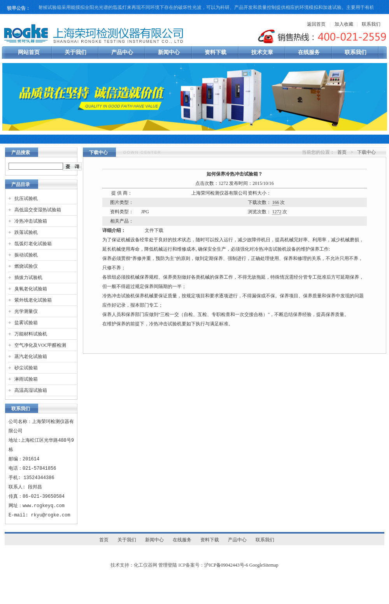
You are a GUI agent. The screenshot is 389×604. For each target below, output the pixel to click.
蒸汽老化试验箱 (30, 356)
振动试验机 (26, 255)
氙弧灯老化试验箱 (33, 243)
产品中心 (122, 52)
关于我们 (75, 52)
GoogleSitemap (264, 565)
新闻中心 (169, 52)
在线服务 (309, 52)
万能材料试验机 (30, 334)
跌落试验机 (26, 232)
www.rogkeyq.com (44, 505)
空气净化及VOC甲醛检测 (40, 345)
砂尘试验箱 (26, 367)
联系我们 (371, 24)
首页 (342, 152)
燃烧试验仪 (26, 266)
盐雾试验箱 (26, 322)
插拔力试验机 (28, 277)
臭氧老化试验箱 (30, 288)
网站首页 (29, 52)
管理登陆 (167, 565)
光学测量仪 (26, 311)
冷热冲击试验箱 (30, 221)
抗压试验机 (26, 198)
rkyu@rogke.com (50, 515)
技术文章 (262, 52)
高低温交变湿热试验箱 (37, 209)
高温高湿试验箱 (30, 390)
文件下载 (154, 230)
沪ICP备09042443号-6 (226, 565)
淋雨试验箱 (26, 379)
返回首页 (316, 24)
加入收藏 (344, 24)
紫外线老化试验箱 (33, 300)
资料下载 (215, 52)
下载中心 (366, 152)
